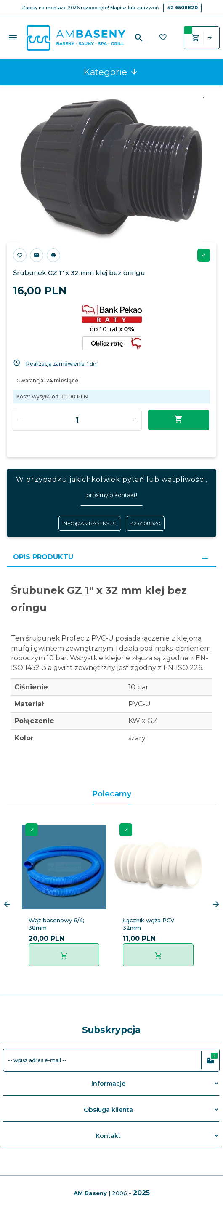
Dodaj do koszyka (178, 419)
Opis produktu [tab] (43, 557)
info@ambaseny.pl (89, 523)
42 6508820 (182, 8)
